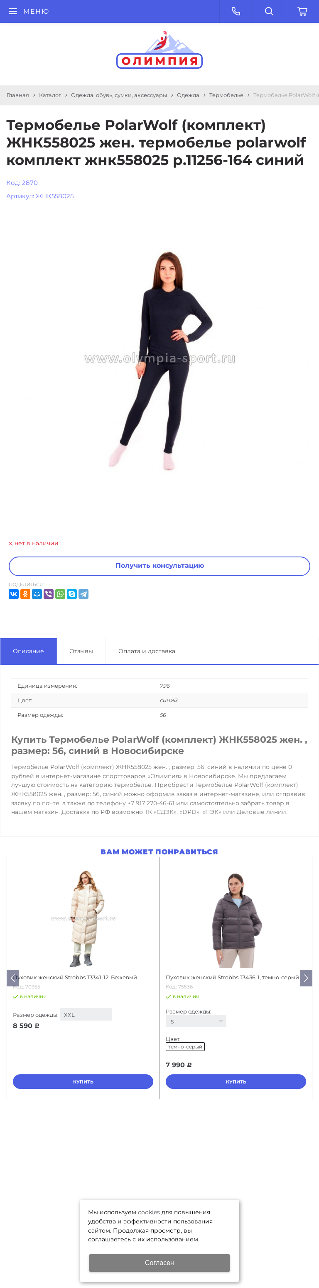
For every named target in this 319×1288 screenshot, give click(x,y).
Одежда (188, 95)
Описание (28, 651)
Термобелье (226, 95)
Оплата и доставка (146, 651)
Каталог (50, 95)
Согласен (159, 1262)
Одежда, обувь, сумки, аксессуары (119, 95)
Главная (18, 95)
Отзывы (81, 651)
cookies (149, 1212)
